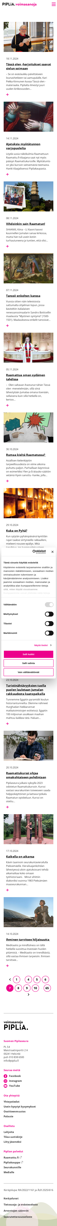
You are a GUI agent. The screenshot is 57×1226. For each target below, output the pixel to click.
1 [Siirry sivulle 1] (16, 979)
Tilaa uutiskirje (13, 1137)
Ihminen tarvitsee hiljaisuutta (28, 939)
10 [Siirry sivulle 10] (35, 988)
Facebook (15, 1076)
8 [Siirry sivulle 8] (18, 988)
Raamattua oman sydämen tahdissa (25, 377)
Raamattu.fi (13, 1157)
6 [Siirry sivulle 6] (45, 979)
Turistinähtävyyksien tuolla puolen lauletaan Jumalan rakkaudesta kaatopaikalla (26, 689)
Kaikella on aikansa (20, 856)
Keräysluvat (11, 1198)
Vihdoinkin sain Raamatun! (25, 224)
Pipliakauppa (13, 1162)
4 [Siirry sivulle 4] (28, 979)
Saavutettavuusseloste (18, 1216)
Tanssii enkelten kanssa (23, 296)
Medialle (9, 1172)
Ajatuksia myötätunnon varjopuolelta (23, 146)
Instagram (15, 1081)
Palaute (8, 1116)
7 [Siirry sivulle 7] (10, 988)
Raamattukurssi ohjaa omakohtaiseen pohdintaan (26, 775)
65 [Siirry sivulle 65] (47, 988)
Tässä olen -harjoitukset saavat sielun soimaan (28, 66)
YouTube (14, 1085)
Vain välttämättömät (28, 672)
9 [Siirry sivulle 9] (27, 988)
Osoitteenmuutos (15, 1111)
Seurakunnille (12, 1167)
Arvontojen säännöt (16, 1210)
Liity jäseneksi (12, 1141)
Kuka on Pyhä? (16, 530)
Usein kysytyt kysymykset (20, 1106)
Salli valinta (28, 663)
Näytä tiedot (41, 645)
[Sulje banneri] (52, 552)
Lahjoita (9, 1132)
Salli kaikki (28, 654)
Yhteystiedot (11, 1101)
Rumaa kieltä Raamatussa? (26, 455)
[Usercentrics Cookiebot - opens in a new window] (34, 552)
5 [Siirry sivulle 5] (37, 979)
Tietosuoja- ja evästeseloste (21, 1204)
